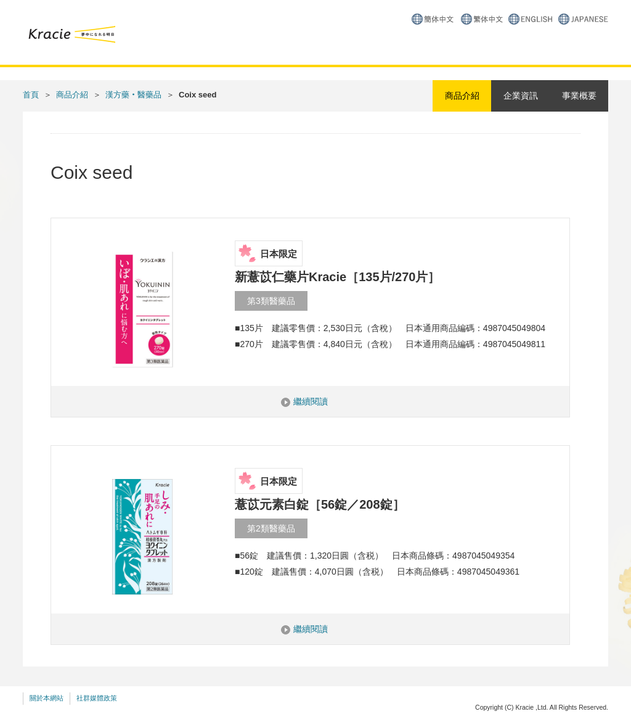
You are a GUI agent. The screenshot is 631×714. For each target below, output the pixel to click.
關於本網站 (46, 698)
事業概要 (579, 96)
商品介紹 (72, 94)
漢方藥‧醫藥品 (133, 94)
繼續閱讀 (310, 401)
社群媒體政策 (96, 698)
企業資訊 (520, 96)
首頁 (31, 94)
